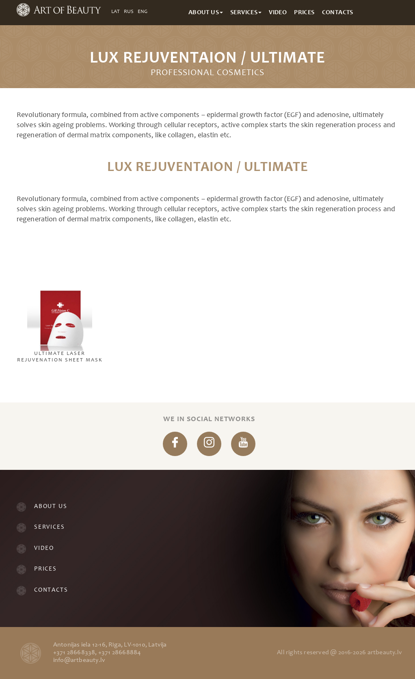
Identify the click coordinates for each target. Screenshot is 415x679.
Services (49, 527)
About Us (50, 507)
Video (44, 548)
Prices (45, 569)
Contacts (51, 590)
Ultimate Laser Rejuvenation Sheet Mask (60, 300)
